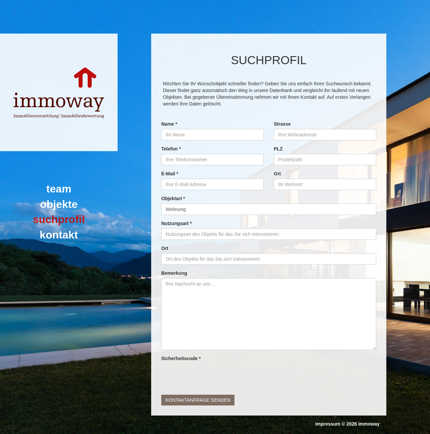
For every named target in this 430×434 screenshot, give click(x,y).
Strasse (282, 124)
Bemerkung (174, 273)
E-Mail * (169, 173)
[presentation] (212, 376)
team (59, 189)
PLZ (278, 148)
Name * (169, 124)
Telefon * (171, 148)
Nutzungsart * (176, 223)
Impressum (327, 424)
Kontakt (59, 235)
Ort (277, 173)
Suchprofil (59, 219)
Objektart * (173, 198)
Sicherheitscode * (181, 358)
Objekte (59, 204)
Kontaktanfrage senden (197, 400)
